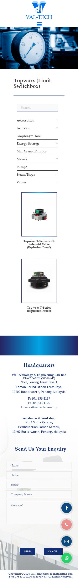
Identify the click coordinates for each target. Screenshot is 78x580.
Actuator (23, 128)
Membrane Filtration (32, 151)
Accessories (25, 120)
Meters (22, 159)
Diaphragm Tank (29, 135)
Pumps (22, 166)
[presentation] (37, 537)
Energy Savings (28, 143)
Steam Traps (26, 174)
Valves (22, 182)
